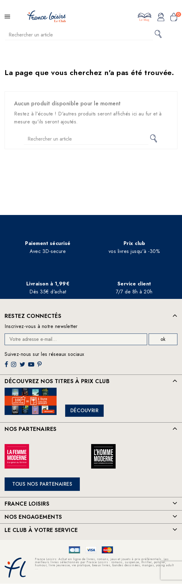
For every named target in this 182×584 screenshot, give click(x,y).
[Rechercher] (79, 34)
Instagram (14, 366)
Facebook (7, 366)
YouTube (31, 366)
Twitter (23, 366)
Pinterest (40, 366)
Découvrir (84, 410)
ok (163, 339)
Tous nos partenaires (42, 484)
